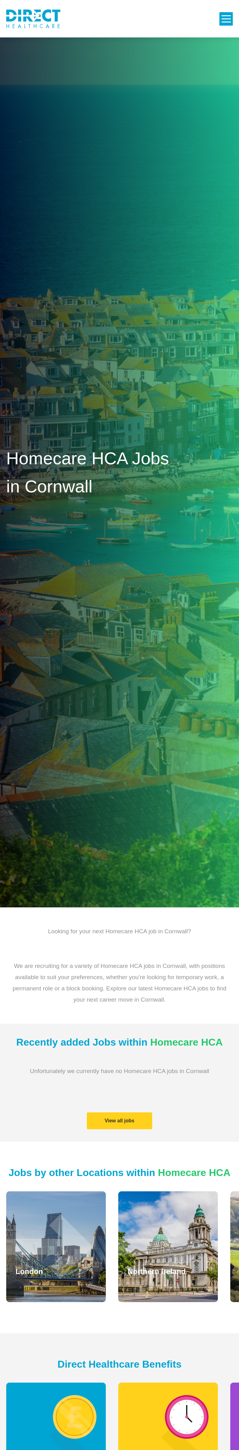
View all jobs (119, 1120)
